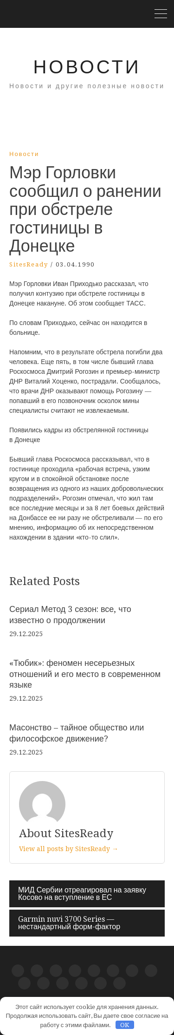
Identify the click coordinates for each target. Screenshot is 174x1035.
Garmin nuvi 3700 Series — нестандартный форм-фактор (69, 923)
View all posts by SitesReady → (68, 849)
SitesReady (28, 264)
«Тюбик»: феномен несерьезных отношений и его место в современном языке (85, 674)
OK (124, 1025)
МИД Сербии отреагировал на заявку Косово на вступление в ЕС (82, 893)
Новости (87, 67)
